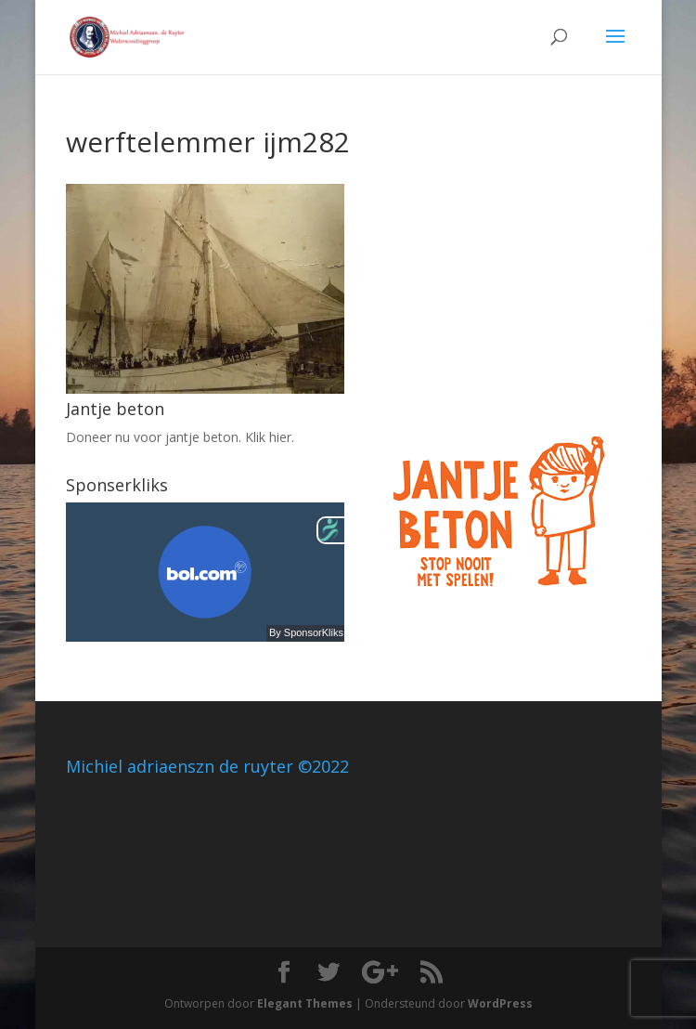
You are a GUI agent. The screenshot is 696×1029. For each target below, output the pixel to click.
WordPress (500, 1003)
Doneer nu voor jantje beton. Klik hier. (180, 437)
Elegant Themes (305, 1003)
